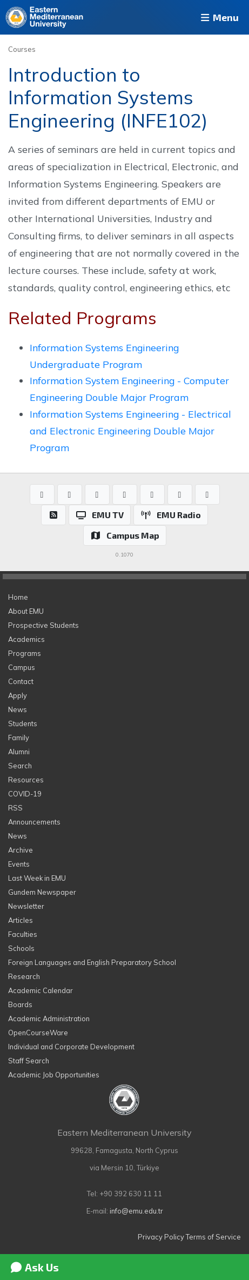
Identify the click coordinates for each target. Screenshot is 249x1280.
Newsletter (26, 906)
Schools (21, 948)
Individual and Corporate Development (71, 1046)
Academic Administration (49, 1018)
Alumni (19, 751)
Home (18, 597)
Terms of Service (213, 1236)
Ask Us (34, 1267)
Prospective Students (43, 625)
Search (20, 765)
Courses (22, 49)
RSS (15, 807)
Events (19, 864)
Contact (20, 681)
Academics (26, 639)
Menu (219, 17)
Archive (20, 850)
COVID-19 (25, 793)
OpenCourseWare (38, 1032)
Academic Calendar (40, 990)
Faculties (22, 934)
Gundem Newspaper (42, 892)
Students (22, 723)
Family (18, 737)
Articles (20, 920)
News (17, 709)
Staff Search (28, 1060)
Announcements (34, 821)
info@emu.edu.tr (136, 1211)
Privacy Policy (161, 1236)
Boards (20, 1004)
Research (24, 976)
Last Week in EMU (37, 878)
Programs (24, 653)
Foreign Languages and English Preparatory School (92, 962)
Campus (21, 667)
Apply (17, 695)
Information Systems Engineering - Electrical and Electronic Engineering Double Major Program (130, 430)
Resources (26, 779)
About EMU (26, 611)
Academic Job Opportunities (53, 1074)
